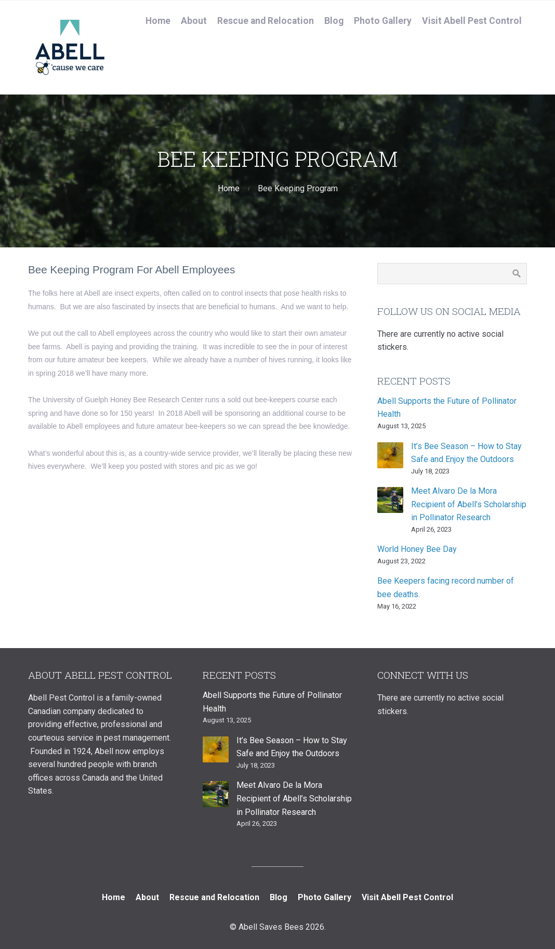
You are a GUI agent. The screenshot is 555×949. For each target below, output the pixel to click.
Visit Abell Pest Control (472, 21)
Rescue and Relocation (265, 21)
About (194, 21)
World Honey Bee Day (417, 549)
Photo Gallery (383, 21)
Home (158, 21)
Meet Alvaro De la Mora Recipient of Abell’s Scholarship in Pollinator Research (468, 504)
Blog (333, 21)
